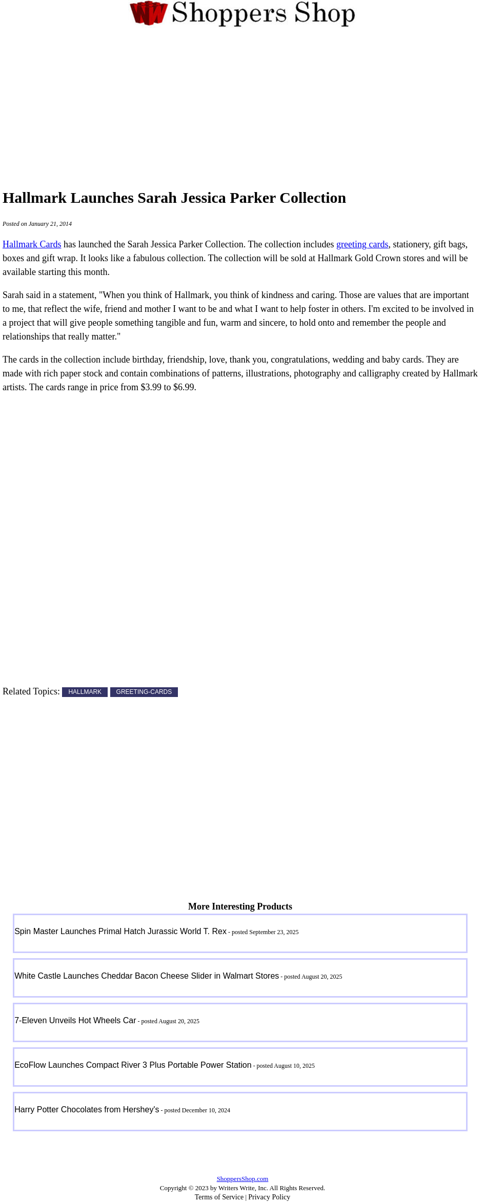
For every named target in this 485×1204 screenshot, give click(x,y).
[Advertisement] (242, 102)
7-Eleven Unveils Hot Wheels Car (75, 1020)
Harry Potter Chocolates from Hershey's (86, 1109)
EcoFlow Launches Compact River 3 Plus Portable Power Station (132, 1065)
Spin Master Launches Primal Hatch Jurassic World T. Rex (120, 931)
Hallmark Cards (32, 244)
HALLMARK (85, 692)
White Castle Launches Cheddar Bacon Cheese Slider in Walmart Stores (146, 975)
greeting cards (362, 244)
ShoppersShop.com (243, 1178)
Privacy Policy (269, 1197)
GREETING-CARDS (144, 692)
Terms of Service (219, 1197)
